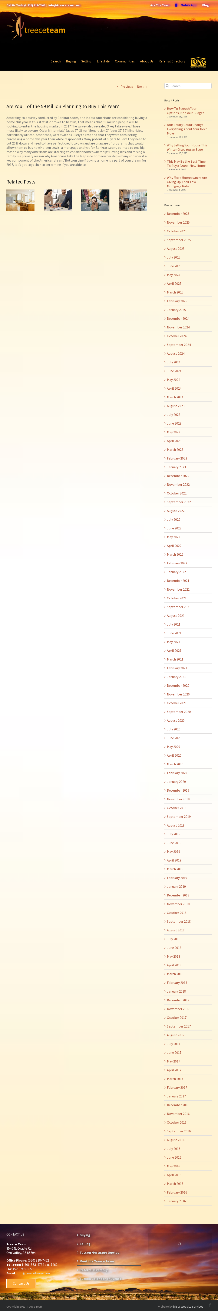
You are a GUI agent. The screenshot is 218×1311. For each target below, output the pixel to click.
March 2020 (175, 764)
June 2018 (174, 947)
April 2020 (174, 755)
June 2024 (174, 371)
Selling (85, 1244)
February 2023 (177, 458)
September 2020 (179, 712)
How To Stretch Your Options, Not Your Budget (185, 110)
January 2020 (176, 781)
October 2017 (176, 1017)
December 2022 (178, 476)
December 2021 (178, 580)
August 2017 (176, 1035)
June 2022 (174, 528)
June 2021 (174, 633)
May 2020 (173, 746)
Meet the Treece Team (97, 1261)
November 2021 (178, 589)
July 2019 (173, 834)
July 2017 (173, 1044)
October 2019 (176, 808)
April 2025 (174, 283)
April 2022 (174, 545)
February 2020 (177, 773)
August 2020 (176, 720)
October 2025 (176, 231)
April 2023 (174, 441)
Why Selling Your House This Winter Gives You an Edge (187, 147)
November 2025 (178, 222)
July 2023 (173, 414)
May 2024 (173, 379)
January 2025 (176, 310)
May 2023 (173, 432)
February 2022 (177, 563)
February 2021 (177, 668)
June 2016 (174, 1157)
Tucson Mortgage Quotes (99, 1252)
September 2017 (179, 1026)
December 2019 (178, 790)
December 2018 (178, 895)
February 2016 (177, 1192)
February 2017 (177, 1087)
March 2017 (175, 1079)
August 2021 (176, 615)
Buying (85, 1235)
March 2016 (175, 1183)
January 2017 (176, 1096)
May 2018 (173, 956)
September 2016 (179, 1131)
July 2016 (173, 1148)
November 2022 (178, 484)
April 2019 (174, 860)
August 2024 (176, 353)
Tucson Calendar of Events (100, 1278)
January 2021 (176, 677)
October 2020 (176, 703)
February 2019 (177, 878)
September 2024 (179, 345)
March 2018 (175, 974)
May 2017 (173, 1061)
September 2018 (179, 921)
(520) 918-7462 (35, 5)
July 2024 (173, 362)
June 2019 (174, 843)
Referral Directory (94, 1270)
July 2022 (173, 519)
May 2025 (173, 275)
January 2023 (176, 467)
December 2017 (178, 1000)
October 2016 (176, 1122)
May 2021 (173, 642)
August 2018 (176, 930)
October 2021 (176, 598)
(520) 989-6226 (23, 1269)
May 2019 (173, 851)
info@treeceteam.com (64, 5)
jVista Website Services (188, 1306)
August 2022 (176, 511)
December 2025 (178, 213)
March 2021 (175, 659)
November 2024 (178, 327)
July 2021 (173, 624)
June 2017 (174, 1052)
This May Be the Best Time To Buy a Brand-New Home (186, 163)
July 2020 (173, 729)
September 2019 (179, 816)
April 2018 (174, 965)
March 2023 (175, 449)
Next (140, 86)
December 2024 (178, 318)
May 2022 (173, 537)
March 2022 (175, 554)
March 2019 (175, 869)
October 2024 (176, 336)
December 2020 (178, 685)
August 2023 (176, 406)
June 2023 (174, 423)
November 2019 (178, 799)
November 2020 (178, 694)
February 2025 (177, 301)
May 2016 (173, 1166)
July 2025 (173, 257)
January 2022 (176, 572)
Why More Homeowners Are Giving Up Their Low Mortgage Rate (187, 181)
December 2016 (178, 1105)
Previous (126, 86)
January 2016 (176, 1201)
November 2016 (178, 1114)
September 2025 (179, 240)
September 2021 (179, 607)
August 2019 (176, 825)
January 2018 (176, 991)
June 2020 (174, 738)
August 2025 (176, 248)
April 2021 (174, 650)
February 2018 (177, 982)
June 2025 (174, 266)
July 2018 (173, 939)
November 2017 (178, 1009)
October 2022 (176, 493)
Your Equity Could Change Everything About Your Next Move (187, 129)
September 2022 (179, 502)
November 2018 (178, 904)
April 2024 (174, 388)
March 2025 (175, 292)
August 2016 (176, 1140)
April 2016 (174, 1175)
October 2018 (176, 913)
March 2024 (175, 397)
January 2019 (176, 886)
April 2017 (174, 1070)
